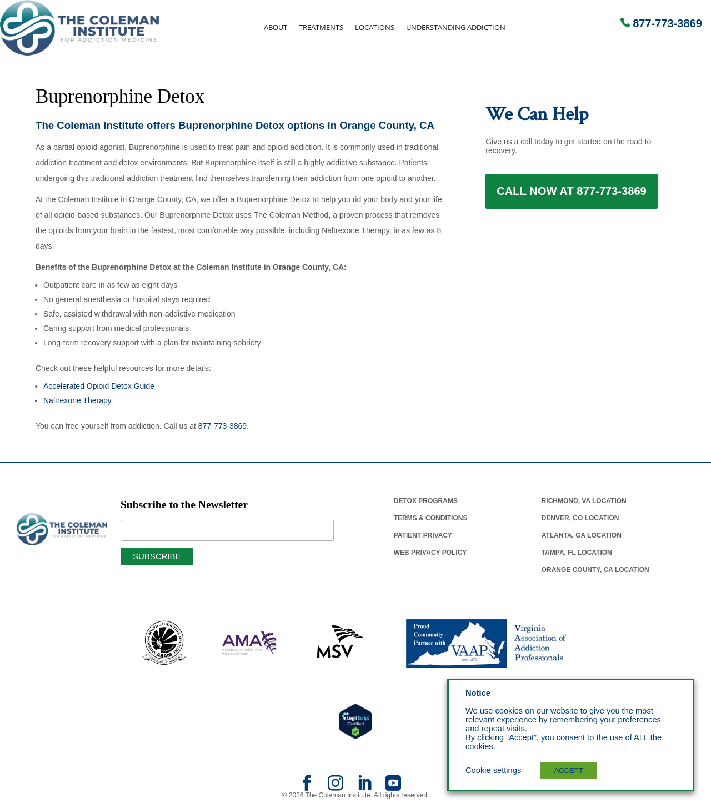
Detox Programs (426, 501)
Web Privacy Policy (430, 552)
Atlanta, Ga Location (582, 535)
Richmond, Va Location (584, 501)
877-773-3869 (667, 23)
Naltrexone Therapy (77, 400)
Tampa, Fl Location (577, 552)
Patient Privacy (423, 535)
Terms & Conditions (431, 518)
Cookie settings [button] (493, 770)
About (275, 27)
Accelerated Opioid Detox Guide (98, 386)
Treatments (321, 27)
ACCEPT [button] (568, 770)
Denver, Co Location (580, 518)
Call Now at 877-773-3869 (572, 193)
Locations (374, 27)
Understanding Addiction (455, 27)
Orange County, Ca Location (595, 570)
